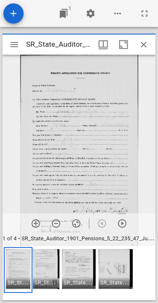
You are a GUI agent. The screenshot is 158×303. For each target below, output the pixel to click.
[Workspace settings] (90, 13)
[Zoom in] (36, 223)
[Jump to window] (64, 13)
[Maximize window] (123, 45)
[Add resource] (13, 13)
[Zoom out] (56, 223)
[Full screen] (144, 13)
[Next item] (122, 223)
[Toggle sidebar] (14, 45)
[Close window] (144, 45)
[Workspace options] (117, 13)
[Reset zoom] (76, 223)
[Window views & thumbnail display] (103, 45)
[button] (18, 270)
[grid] (79, 273)
